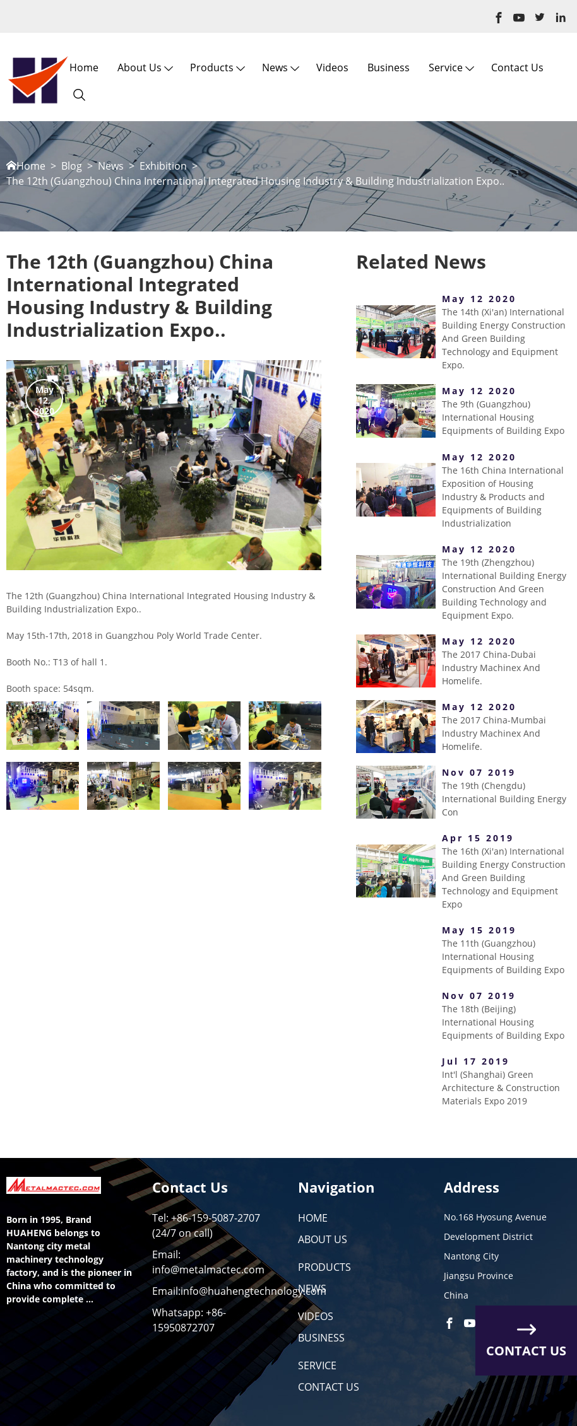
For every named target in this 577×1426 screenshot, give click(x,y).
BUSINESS (321, 1338)
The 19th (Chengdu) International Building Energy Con (504, 799)
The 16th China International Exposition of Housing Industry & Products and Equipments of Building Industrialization (503, 496)
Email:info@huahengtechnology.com (239, 1291)
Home (83, 67)
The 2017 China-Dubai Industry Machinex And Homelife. (491, 667)
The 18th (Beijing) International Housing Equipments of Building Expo (503, 1022)
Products (212, 67)
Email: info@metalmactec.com (208, 1262)
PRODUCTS (324, 1267)
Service (446, 67)
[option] (163, 465)
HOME (313, 1218)
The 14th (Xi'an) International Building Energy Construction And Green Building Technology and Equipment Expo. (504, 338)
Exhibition (163, 166)
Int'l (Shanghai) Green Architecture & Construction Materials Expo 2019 (501, 1087)
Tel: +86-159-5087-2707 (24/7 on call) (206, 1225)
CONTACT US (328, 1387)
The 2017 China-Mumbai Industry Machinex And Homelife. (494, 733)
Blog (71, 166)
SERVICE (317, 1365)
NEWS (312, 1288)
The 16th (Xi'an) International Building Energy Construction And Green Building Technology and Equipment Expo (504, 877)
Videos (332, 67)
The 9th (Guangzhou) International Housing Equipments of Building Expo (503, 417)
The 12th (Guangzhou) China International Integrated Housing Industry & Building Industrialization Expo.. (255, 181)
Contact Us (517, 67)
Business (388, 67)
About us (139, 67)
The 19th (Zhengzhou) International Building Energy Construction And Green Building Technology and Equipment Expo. (504, 588)
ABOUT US (322, 1239)
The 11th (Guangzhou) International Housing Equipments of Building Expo (503, 956)
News (275, 67)
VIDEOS (315, 1316)
